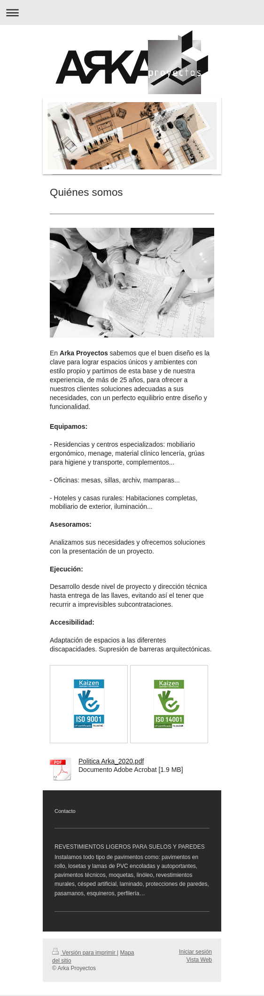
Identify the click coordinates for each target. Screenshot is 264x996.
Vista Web (199, 959)
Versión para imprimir (84, 952)
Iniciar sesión (195, 951)
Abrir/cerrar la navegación (132, 12)
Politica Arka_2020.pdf (111, 761)
